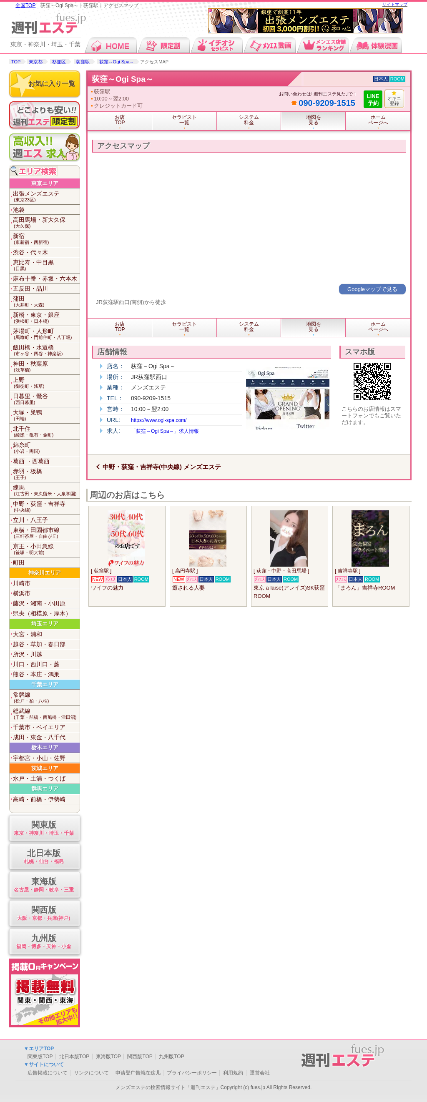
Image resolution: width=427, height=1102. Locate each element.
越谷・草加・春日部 (39, 644)
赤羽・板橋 (46, 474)
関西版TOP (139, 1056)
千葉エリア (44, 684)
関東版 (44, 828)
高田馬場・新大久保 (46, 222)
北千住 (46, 431)
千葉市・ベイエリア (39, 727)
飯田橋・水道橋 (46, 350)
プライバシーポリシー (192, 1073)
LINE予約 (373, 99)
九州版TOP (171, 1056)
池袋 (19, 209)
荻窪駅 (83, 61)
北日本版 (44, 857)
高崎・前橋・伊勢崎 (39, 799)
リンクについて (91, 1073)
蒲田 (46, 301)
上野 (46, 383)
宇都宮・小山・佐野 (39, 758)
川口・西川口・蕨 (36, 664)
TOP (15, 61)
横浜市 (21, 593)
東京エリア (44, 183)
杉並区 (59, 61)
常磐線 (46, 697)
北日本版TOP (74, 1056)
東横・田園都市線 (46, 533)
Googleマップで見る (372, 289)
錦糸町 (46, 448)
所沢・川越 (27, 654)
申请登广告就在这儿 (138, 1073)
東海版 (44, 885)
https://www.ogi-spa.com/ (158, 420)
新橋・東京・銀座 (46, 317)
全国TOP (25, 5)
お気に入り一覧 (51, 83)
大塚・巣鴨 (46, 415)
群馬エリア (44, 789)
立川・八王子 (30, 520)
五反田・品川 (30, 288)
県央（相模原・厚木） (42, 613)
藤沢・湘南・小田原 (39, 603)
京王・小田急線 (46, 549)
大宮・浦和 (27, 634)
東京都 (36, 61)
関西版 (44, 913)
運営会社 (260, 1073)
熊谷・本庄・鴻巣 (36, 674)
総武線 (46, 714)
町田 (19, 562)
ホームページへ (378, 120)
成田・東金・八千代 (39, 737)
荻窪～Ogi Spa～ (116, 61)
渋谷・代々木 (30, 252)
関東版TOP (40, 1056)
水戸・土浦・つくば (39, 778)
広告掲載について (48, 1073)
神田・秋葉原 (46, 366)
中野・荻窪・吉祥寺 (46, 506)
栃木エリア (44, 747)
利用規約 (233, 1073)
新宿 (46, 239)
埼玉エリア (44, 623)
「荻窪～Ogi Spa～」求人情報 (165, 431)
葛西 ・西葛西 (31, 461)
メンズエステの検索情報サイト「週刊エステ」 (168, 1087)
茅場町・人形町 (46, 334)
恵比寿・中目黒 (46, 265)
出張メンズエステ (46, 196)
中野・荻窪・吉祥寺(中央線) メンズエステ (162, 466)
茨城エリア (44, 768)
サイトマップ (394, 4)
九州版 (44, 942)
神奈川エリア (44, 573)
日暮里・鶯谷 (46, 399)
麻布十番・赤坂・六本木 (45, 278)
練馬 (46, 490)
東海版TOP (108, 1056)
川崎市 (21, 583)
